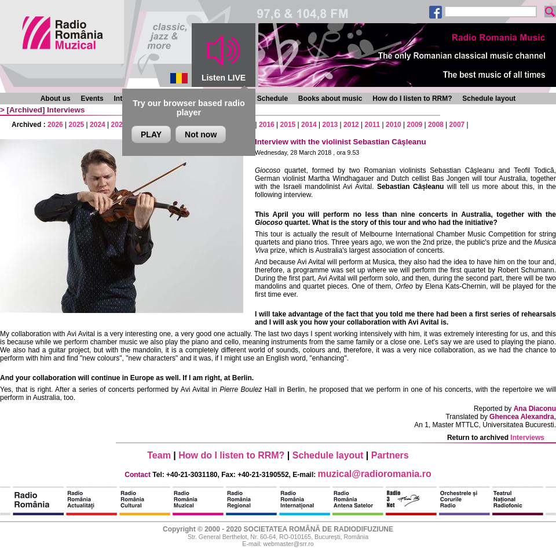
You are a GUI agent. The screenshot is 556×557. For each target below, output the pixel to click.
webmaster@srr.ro (288, 543)
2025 (77, 125)
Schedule (272, 98)
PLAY (151, 134)
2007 (457, 125)
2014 (309, 125)
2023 (119, 125)
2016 (267, 125)
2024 (97, 125)
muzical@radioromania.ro (374, 474)
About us (56, 98)
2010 (393, 125)
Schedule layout (488, 98)
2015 (288, 125)
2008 (436, 125)
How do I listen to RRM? (412, 98)
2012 (351, 125)
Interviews (66, 109)
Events (92, 98)
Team (159, 455)
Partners (390, 455)
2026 (55, 125)
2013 (330, 125)
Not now (201, 134)
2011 (373, 125)
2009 (415, 125)
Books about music (330, 98)
